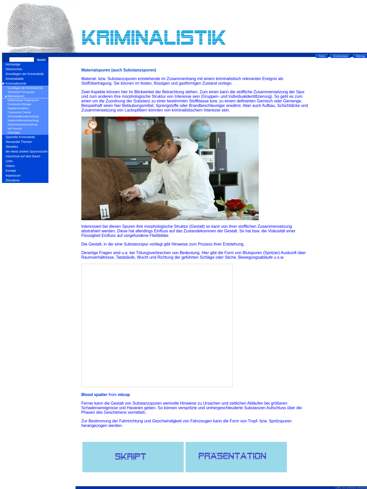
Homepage (13, 64)
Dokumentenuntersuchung (22, 124)
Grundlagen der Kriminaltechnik (25, 88)
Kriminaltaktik (15, 79)
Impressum (13, 175)
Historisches (14, 69)
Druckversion (340, 56)
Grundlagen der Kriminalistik (25, 74)
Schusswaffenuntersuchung (23, 116)
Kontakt (11, 171)
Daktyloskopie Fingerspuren (23, 100)
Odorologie (14, 132)
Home (322, 56)
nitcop (124, 394)
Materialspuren (16, 96)
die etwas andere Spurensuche (26, 151)
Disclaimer (13, 180)
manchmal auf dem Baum (23, 156)
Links (9, 161)
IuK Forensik (15, 128)
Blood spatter (94, 394)
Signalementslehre (18, 108)
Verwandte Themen (19, 142)
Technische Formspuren (21, 92)
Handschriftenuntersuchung (23, 120)
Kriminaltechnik (16, 83)
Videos (10, 166)
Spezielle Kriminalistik (20, 137)
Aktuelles (12, 146)
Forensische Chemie (19, 112)
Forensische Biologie (19, 104)
